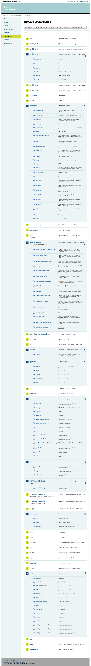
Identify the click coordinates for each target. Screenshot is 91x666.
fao (31, 344)
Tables (6, 26)
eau (36, 589)
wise (32, 644)
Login (71, 1)
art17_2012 (34, 85)
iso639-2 (37, 150)
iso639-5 (37, 160)
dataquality (34, 230)
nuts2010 (38, 185)
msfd (32, 553)
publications (34, 563)
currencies (38, 127)
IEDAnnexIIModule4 (37, 501)
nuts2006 (38, 180)
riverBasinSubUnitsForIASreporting (46, 443)
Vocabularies (8, 36)
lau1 (31, 532)
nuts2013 (38, 190)
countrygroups (39, 124)
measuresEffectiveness (42, 419)
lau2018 (33, 542)
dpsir (37, 131)
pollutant (38, 475)
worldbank (34, 649)
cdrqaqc (37, 408)
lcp (31, 547)
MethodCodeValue (40, 286)
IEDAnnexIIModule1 (37, 481)
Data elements (8, 29)
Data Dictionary (18, 15)
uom (31, 639)
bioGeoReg (38, 404)
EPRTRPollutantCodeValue (43, 261)
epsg (36, 141)
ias (31, 399)
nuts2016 (38, 195)
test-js (37, 605)
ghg (31, 388)
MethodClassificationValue (43, 281)
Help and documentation (11, 19)
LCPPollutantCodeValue (42, 270)
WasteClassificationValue (43, 322)
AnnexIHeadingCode (41, 488)
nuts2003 (38, 176)
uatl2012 (37, 526)
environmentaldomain (42, 135)
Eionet (11, 15)
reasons (37, 75)
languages (38, 164)
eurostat (33, 339)
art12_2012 (34, 44)
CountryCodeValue (41, 255)
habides (33, 394)
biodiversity (34, 95)
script (37, 214)
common (33, 106)
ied (31, 462)
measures (38, 415)
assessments (39, 110)
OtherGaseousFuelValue (42, 295)
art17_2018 (34, 90)
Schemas (7, 33)
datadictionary (35, 225)
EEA (11, 1)
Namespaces (8, 43)
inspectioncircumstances (43, 471)
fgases (32, 349)
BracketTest (39, 582)
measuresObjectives (41, 427)
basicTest (38, 578)
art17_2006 (34, 54)
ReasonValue (39, 307)
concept (37, 366)
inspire (32, 509)
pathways (38, 431)
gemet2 (33, 362)
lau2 (31, 537)
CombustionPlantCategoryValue (45, 249)
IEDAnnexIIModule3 (37, 494)
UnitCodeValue (39, 316)
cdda (32, 100)
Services (6, 39)
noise (32, 558)
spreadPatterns (40, 452)
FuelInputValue (39, 266)
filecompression (40, 146)
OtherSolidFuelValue (41, 301)
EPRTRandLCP (35, 242)
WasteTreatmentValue (41, 327)
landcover (34, 514)
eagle (37, 522)
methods (38, 72)
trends (37, 79)
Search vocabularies (32, 33)
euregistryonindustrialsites (40, 334)
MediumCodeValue (41, 276)
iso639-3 (37, 156)
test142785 (38, 609)
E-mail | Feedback (9, 660)
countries (38, 68)
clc (36, 518)
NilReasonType (40, 172)
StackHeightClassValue (42, 313)
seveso (32, 568)
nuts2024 (38, 204)
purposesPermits (40, 435)
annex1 (37, 467)
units (37, 456)
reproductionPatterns (41, 439)
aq (31, 38)
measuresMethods (40, 423)
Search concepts (46, 33)
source (37, 374)
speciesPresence (40, 448)
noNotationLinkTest (41, 601)
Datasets (6, 22)
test (31, 573)
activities (38, 59)
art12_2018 (34, 49)
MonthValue (39, 291)
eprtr (32, 235)
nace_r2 (37, 167)
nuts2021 (38, 199)
